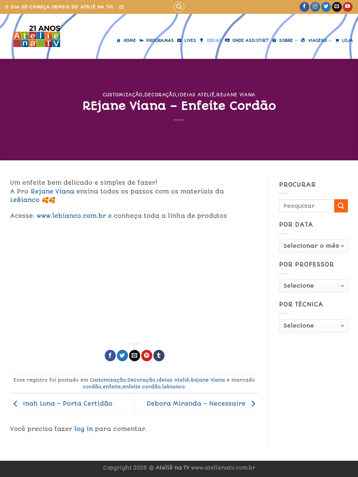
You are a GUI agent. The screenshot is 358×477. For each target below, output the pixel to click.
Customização (123, 94)
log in (83, 429)
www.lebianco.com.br (71, 215)
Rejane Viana (235, 94)
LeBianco (25, 200)
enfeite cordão (141, 386)
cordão (92, 386)
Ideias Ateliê (196, 94)
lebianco (173, 386)
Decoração (160, 94)
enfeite (112, 386)
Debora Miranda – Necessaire (202, 403)
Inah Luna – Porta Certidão (61, 403)
